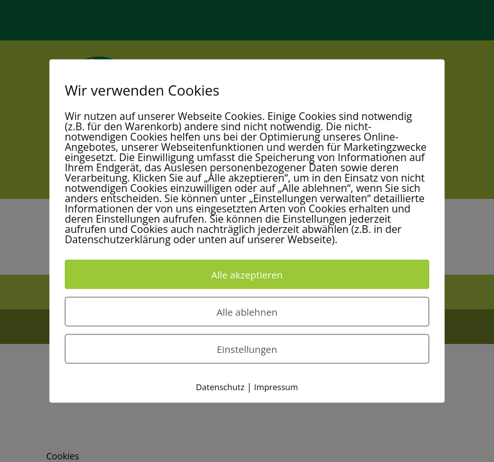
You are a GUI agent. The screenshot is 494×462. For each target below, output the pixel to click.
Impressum (276, 387)
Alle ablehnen (246, 311)
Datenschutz (220, 387)
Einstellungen (247, 349)
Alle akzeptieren (247, 274)
